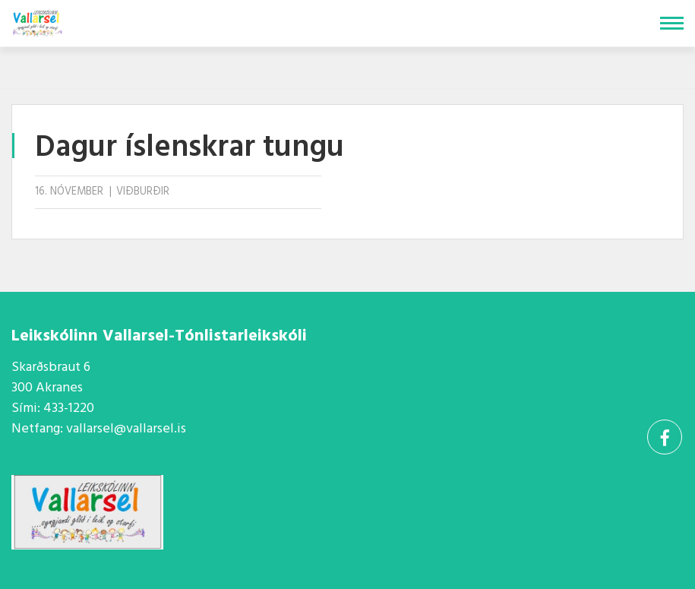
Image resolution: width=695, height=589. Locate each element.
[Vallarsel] (38, 20)
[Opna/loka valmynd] (672, 23)
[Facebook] (664, 437)
